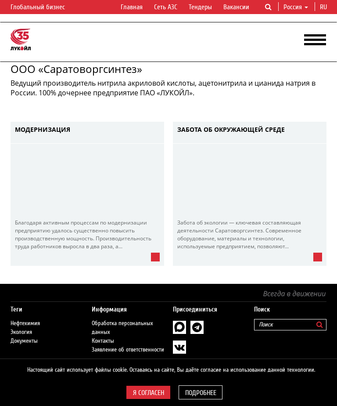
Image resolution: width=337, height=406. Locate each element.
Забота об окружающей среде (231, 130)
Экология (21, 332)
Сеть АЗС (165, 7)
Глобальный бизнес (43, 7)
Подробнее (200, 393)
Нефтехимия (25, 323)
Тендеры (200, 7)
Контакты (103, 340)
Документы (24, 340)
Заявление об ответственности (128, 349)
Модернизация (42, 130)
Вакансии (236, 7)
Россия (295, 7)
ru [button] (324, 7)
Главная (132, 7)
